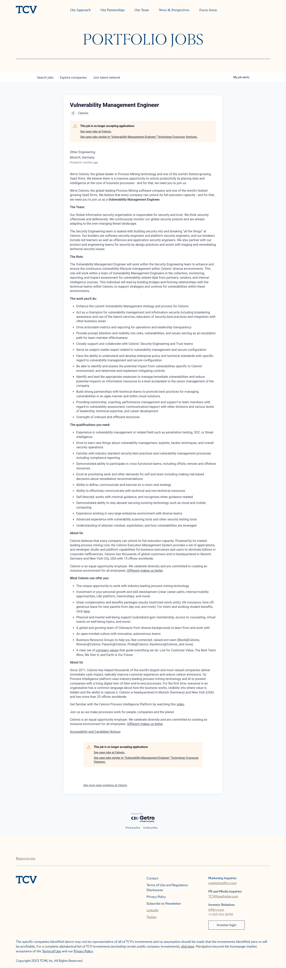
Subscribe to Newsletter (164, 903)
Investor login (226, 925)
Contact (152, 878)
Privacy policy (132, 827)
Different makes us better (145, 570)
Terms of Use (51, 951)
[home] (26, 10)
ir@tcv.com (216, 910)
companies (73, 77)
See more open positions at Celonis (105, 785)
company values (107, 650)
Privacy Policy (156, 897)
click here (187, 946)
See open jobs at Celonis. (96, 131)
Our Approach (80, 10)
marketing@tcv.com (222, 883)
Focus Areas (208, 10)
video (180, 704)
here (87, 611)
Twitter (152, 917)
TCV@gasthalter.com (223, 896)
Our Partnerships (112, 10)
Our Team (142, 10)
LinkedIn (153, 910)
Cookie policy (150, 827)
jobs (45, 77)
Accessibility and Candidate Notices (95, 732)
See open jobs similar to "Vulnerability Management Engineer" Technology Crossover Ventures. (139, 136)
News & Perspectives (174, 10)
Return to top (25, 858)
